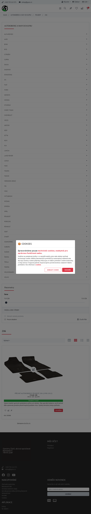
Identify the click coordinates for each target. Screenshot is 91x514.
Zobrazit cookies (53, 270)
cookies (38, 265)
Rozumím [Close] (68, 270)
